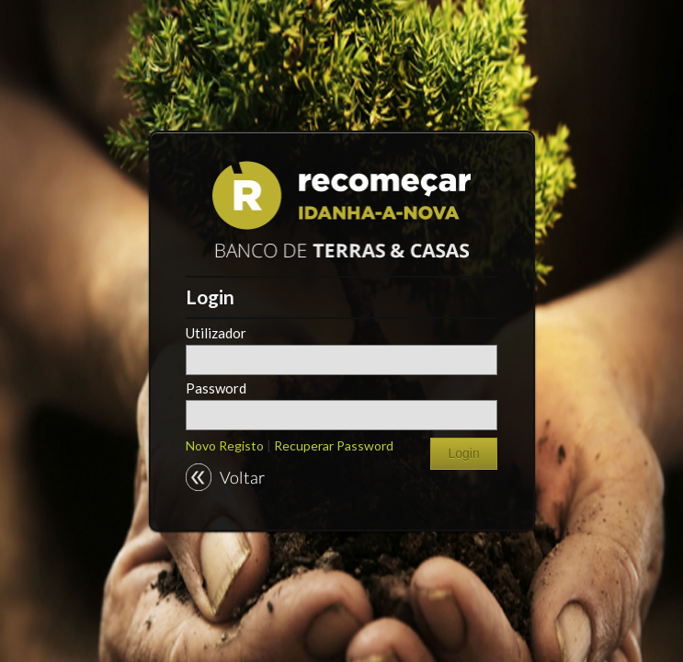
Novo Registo (226, 445)
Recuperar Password (333, 445)
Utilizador (216, 333)
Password (216, 388)
